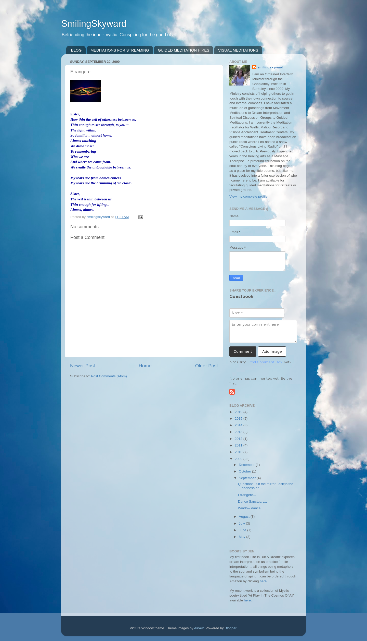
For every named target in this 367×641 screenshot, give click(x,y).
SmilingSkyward (93, 23)
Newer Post (82, 365)
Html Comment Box (264, 362)
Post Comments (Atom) (109, 376)
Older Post (206, 365)
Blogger (231, 628)
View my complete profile (248, 196)
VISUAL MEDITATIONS (238, 50)
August (245, 516)
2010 (239, 452)
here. (264, 581)
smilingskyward (270, 67)
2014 (239, 425)
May (242, 537)
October (245, 471)
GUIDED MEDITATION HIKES (183, 50)
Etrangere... (247, 495)
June (243, 530)
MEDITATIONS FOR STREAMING (119, 50)
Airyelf (199, 628)
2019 (239, 412)
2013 (239, 432)
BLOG (76, 50)
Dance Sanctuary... (252, 501)
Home (145, 365)
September (248, 478)
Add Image (272, 351)
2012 (239, 439)
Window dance (249, 508)
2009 (239, 459)
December (247, 465)
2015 (239, 418)
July (242, 523)
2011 (239, 445)
